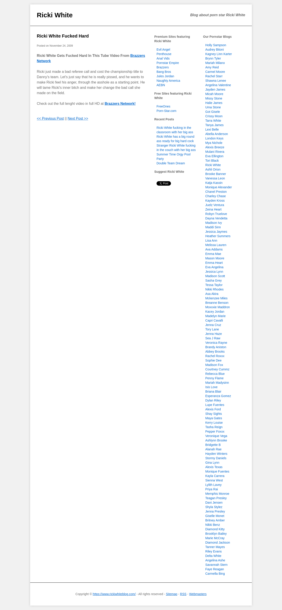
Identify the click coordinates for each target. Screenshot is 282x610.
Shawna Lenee (215, 80)
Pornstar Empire (168, 63)
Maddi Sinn (213, 227)
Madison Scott (215, 276)
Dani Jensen (214, 502)
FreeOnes (163, 106)
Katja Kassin (214, 183)
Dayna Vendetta (216, 218)
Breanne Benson (216, 302)
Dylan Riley (213, 400)
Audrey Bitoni (214, 49)
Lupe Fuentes (214, 405)
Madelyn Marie (215, 316)
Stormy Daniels (215, 458)
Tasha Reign (214, 427)
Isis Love (211, 387)
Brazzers (163, 67)
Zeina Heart (213, 209)
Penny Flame (214, 378)
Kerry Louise (214, 422)
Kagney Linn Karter (218, 54)
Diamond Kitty (215, 529)
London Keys (214, 138)
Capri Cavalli (214, 320)
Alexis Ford (213, 409)
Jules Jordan (165, 76)
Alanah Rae (213, 449)
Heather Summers (218, 236)
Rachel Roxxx (214, 356)
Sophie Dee (213, 360)
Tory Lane (212, 329)
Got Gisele (212, 111)
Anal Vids (163, 58)
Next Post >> (78, 118)
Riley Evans (213, 551)
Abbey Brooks (215, 351)
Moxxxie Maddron (217, 307)
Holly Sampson (215, 45)
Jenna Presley (215, 511)
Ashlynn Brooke (216, 440)
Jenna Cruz (213, 325)
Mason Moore (214, 258)
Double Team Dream (171, 163)
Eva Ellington (214, 156)
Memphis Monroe (217, 493)
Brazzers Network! (120, 103)
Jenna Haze (213, 334)
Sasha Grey (213, 280)
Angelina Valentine (218, 85)
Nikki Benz (212, 525)
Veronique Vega (216, 436)
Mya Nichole (213, 143)
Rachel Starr (214, 76)
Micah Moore (214, 94)
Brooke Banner (215, 174)
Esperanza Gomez (218, 396)
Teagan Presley (216, 498)
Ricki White (55, 15)
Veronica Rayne (216, 342)
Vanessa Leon (215, 178)
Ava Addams (214, 249)
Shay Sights (213, 413)
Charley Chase (215, 196)
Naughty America (168, 80)
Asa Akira (211, 294)
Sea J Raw (212, 338)
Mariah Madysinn (217, 382)
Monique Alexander (218, 187)
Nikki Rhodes (214, 289)
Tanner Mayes (215, 547)
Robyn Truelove (216, 214)
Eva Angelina (214, 267)
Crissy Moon (214, 116)
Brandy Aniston (215, 347)
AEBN (161, 85)
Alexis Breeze (214, 147)
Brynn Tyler (213, 58)
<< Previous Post (50, 118)
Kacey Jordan (214, 311)
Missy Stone (213, 98)
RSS (183, 594)
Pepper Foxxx (214, 431)
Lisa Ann (211, 240)
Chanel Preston (216, 191)
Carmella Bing (215, 573)
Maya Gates (213, 418)
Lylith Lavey (213, 485)
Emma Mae (213, 254)
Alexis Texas (214, 467)
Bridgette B (213, 445)
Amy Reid (212, 67)
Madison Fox (214, 365)
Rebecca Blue (215, 374)
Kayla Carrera (214, 476)
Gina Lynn (212, 462)
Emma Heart (214, 262)
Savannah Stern (216, 564)
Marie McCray (215, 538)
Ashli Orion (212, 169)
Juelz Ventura (214, 205)
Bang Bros (164, 72)
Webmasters (197, 594)
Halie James (213, 103)
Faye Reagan (214, 569)
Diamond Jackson (217, 542)
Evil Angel (163, 49)
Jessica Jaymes (216, 231)
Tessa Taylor (214, 285)
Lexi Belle (212, 129)
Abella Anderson (216, 134)
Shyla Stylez (213, 507)
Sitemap (171, 594)
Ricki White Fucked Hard (63, 36)
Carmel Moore (215, 72)
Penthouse (164, 54)
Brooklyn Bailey (216, 533)
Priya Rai (211, 489)
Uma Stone (213, 107)
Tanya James (214, 125)
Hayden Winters (216, 453)
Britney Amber (215, 520)
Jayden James (215, 89)
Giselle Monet (214, 516)
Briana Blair (213, 391)
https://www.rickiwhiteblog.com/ (114, 594)
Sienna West (214, 480)
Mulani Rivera (214, 151)
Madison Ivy (213, 223)
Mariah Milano (215, 63)
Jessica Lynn (214, 271)
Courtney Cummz (217, 369)
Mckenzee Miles (216, 298)
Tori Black (212, 160)
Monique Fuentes (217, 471)
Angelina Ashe (215, 560)
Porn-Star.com (166, 111)
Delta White (213, 556)
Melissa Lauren (215, 245)
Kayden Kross (215, 200)
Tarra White (213, 120)
